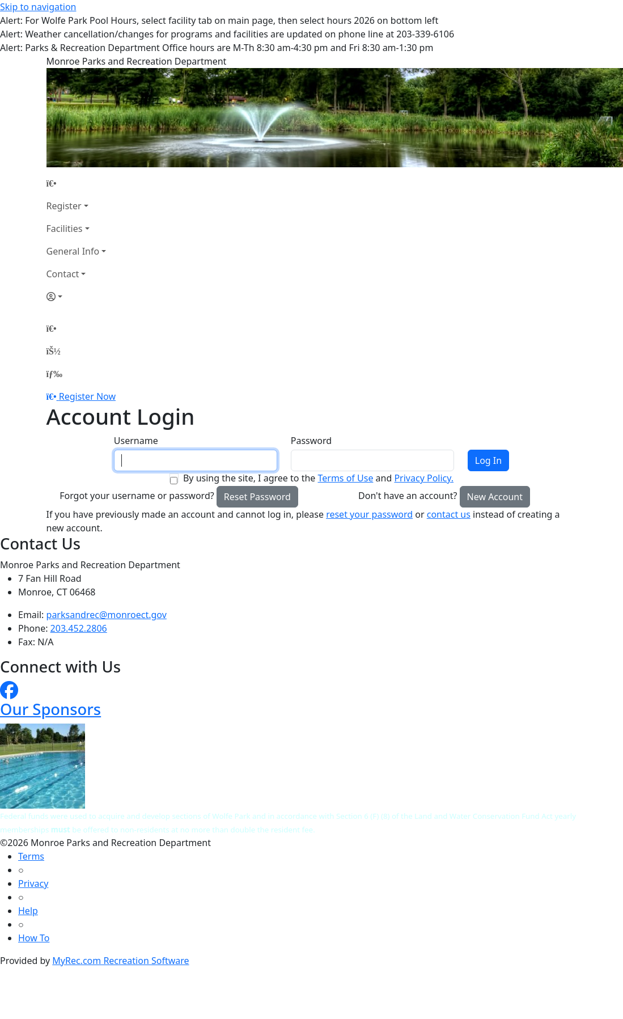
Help (28, 910)
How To (33, 938)
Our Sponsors (50, 709)
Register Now (87, 396)
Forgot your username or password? (137, 495)
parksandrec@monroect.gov (106, 614)
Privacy (33, 883)
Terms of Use (345, 478)
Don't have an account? (407, 495)
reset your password (369, 514)
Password (311, 440)
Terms (31, 856)
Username (136, 440)
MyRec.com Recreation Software (120, 960)
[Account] (76, 296)
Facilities (64, 228)
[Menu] (54, 373)
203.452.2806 (78, 628)
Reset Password (257, 497)
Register (64, 206)
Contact (62, 274)
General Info (73, 251)
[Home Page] (76, 183)
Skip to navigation (38, 7)
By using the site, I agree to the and (318, 478)
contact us (449, 514)
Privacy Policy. (424, 478)
